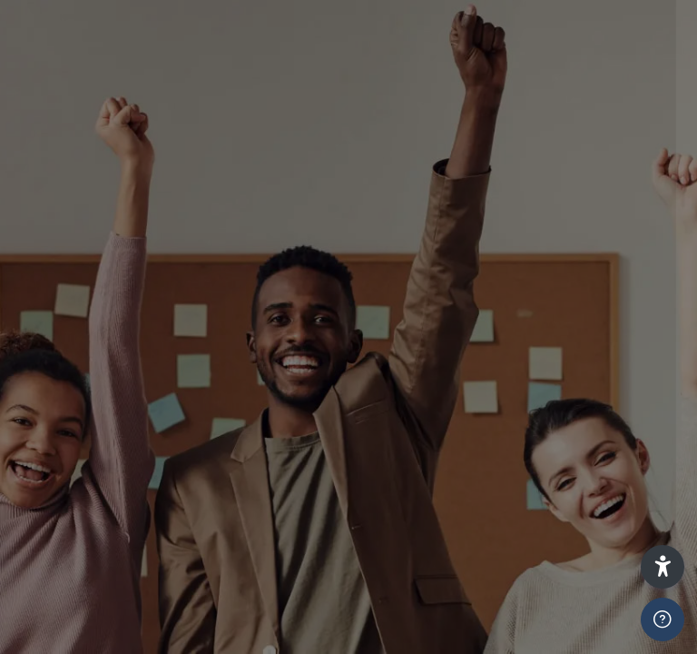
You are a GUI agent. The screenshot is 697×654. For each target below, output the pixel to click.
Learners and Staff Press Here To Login (505, 355)
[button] (662, 567)
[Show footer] (662, 619)
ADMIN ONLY (400, 437)
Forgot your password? (588, 581)
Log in (505, 616)
